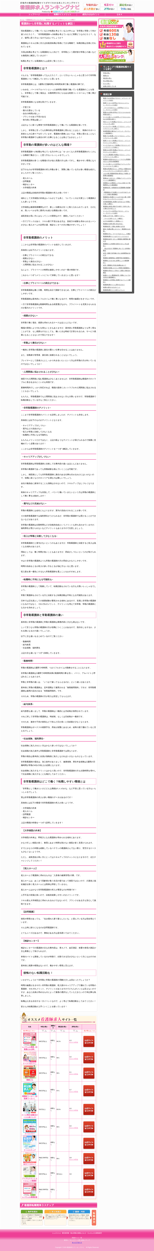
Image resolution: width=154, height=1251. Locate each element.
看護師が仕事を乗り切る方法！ (113, 224)
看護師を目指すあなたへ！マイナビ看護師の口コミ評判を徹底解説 (117, 160)
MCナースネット (29, 1164)
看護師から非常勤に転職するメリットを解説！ (117, 281)
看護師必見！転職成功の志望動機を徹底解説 (117, 189)
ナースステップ (30, 1150)
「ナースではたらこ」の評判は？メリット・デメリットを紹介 (116, 109)
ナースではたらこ (29, 1063)
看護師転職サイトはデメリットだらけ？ (116, 236)
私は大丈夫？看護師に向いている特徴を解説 (117, 249)
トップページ (34, 14)
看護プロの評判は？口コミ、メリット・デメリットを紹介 (117, 99)
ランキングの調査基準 (94, 1233)
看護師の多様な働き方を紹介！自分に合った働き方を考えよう (117, 207)
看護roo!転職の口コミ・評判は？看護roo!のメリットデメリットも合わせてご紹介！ (117, 170)
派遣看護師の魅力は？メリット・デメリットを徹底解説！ (117, 132)
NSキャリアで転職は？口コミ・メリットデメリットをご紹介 (117, 123)
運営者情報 (65, 1233)
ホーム (22, 19)
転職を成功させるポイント (111, 287)
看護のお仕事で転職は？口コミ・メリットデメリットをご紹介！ (117, 151)
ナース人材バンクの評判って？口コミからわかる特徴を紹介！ (117, 118)
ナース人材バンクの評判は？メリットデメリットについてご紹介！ (117, 165)
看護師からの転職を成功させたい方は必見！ (116, 245)
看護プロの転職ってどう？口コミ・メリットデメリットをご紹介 (117, 137)
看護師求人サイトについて (35, 19)
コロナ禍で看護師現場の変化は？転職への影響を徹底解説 (117, 174)
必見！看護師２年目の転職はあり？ (114, 265)
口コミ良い (106, 83)
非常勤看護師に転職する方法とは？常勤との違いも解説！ (117, 203)
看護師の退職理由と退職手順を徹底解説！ (117, 258)
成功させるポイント (91, 14)
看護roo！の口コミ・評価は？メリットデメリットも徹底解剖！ (117, 179)
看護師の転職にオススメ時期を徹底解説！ (117, 268)
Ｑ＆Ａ (119, 14)
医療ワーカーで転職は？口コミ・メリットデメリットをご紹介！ (117, 141)
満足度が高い (107, 78)
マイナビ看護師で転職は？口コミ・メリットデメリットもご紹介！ (117, 156)
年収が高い (106, 73)
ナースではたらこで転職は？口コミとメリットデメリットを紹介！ (117, 146)
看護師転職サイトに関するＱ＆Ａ (114, 285)
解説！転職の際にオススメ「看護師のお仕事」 (117, 230)
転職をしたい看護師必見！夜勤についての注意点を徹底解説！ (117, 276)
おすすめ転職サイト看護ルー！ (113, 221)
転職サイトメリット (62, 14)
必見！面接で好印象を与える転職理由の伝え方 (117, 254)
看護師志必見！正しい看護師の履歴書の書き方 (117, 240)
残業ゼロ (106, 75)
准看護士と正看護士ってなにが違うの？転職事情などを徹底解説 (117, 184)
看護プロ (29, 1080)
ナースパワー (30, 1134)
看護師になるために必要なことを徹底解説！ (116, 261)
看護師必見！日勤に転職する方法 (114, 226)
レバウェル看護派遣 (29, 1197)
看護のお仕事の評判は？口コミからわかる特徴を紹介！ (117, 113)
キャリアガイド (77, 1242)
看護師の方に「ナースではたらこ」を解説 (117, 234)
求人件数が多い (108, 81)
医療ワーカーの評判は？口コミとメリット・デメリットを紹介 (116, 104)
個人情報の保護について (78, 1233)
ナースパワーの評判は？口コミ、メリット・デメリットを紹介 (116, 212)
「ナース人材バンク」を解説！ (113, 218)
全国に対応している (109, 86)
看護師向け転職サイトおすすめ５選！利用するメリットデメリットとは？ (117, 198)
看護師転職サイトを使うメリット (114, 290)
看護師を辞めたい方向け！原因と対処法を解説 (117, 271)
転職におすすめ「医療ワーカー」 (114, 216)
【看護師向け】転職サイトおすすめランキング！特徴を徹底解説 (117, 193)
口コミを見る (73, 1042)
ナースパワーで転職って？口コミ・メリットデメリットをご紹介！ (117, 127)
